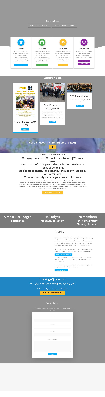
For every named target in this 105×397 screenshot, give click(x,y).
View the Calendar (42, 64)
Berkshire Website (84, 63)
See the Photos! (63, 64)
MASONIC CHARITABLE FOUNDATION (63, 254)
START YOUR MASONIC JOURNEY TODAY (52, 292)
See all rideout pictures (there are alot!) (52, 142)
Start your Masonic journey (52, 192)
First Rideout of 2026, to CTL (52, 106)
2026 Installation (79, 96)
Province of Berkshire (61, 270)
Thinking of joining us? (52, 279)
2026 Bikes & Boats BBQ (25, 123)
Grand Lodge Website (84, 61)
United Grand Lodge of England (39, 25)
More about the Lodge (21, 64)
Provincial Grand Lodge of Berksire (64, 25)
